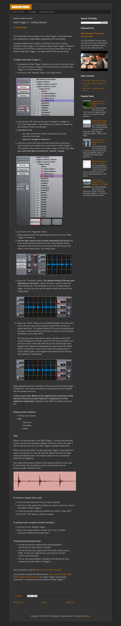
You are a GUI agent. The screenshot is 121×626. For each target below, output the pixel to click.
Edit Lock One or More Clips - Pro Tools (98, 142)
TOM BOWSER (21, 27)
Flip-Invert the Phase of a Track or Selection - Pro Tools (100, 183)
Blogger (87, 616)
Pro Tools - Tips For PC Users (94, 80)
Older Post (70, 602)
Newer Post (18, 602)
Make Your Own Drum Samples (48, 570)
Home (44, 602)
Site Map (32, 12)
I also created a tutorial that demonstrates (31, 574)
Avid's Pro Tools (18, 12)
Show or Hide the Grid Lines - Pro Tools (98, 104)
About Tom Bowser (47, 12)
